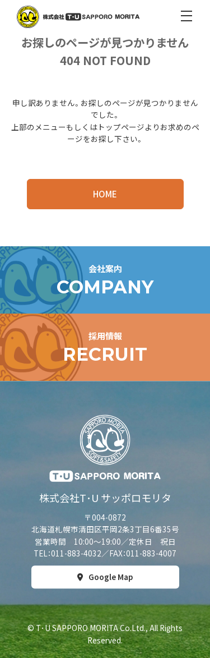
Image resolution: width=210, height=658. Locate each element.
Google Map (110, 576)
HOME (105, 194)
